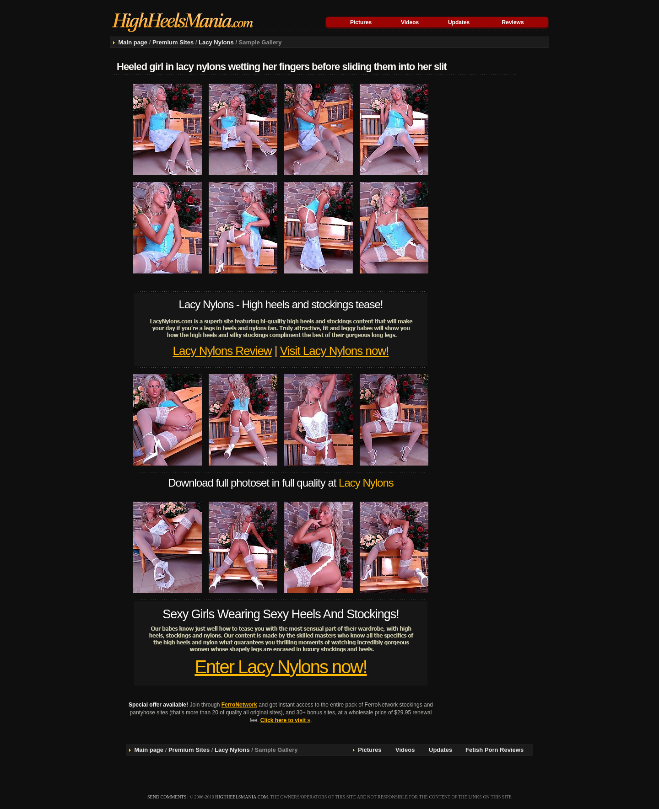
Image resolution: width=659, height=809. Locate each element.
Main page (132, 42)
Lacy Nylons (216, 42)
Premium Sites (173, 42)
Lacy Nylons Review (222, 351)
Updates (459, 22)
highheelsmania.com (241, 796)
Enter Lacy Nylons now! (280, 667)
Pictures (361, 22)
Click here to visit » (285, 720)
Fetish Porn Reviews (494, 749)
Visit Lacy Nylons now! (334, 351)
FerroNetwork (239, 705)
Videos (410, 22)
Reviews (513, 22)
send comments (166, 796)
